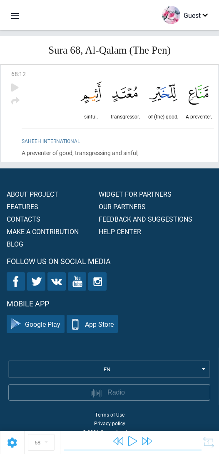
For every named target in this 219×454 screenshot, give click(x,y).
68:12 (18, 74)
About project (32, 194)
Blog (15, 243)
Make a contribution (43, 231)
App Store (92, 324)
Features (22, 206)
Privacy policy (109, 423)
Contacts (23, 219)
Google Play (35, 324)
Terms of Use (109, 414)
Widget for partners (135, 194)
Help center (120, 231)
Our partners (122, 206)
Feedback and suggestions (145, 219)
